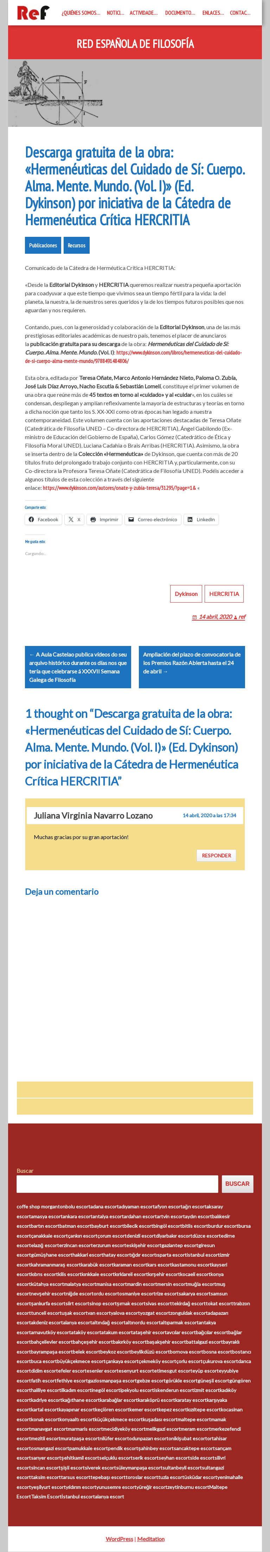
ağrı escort (194, 1207)
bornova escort (186, 1352)
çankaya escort (122, 1362)
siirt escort (77, 1304)
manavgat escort (49, 1429)
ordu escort (106, 1294)
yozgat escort (155, 1313)
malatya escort (80, 1284)
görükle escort (182, 1381)
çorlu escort (189, 1362)
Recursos (76, 245)
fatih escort (44, 1381)
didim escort (44, 1371)
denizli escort (141, 1236)
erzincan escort (76, 1246)
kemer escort (144, 1410)
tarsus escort (75, 1477)
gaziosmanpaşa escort (112, 1381)
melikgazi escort (163, 1429)
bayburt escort (107, 1226)
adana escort (104, 1207)
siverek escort (100, 1468)
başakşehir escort (166, 1342)
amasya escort (47, 1217)
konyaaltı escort (77, 1420)
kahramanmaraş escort (56, 1265)
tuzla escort (171, 1477)
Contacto (241, 12)
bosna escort (217, 1352)
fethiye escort (72, 1381)
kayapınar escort (77, 1410)
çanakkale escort (49, 1236)
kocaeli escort (195, 1274)
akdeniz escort (47, 1323)
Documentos (179, 12)
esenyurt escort (136, 1371)
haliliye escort (46, 1390)
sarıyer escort (46, 1458)
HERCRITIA (224, 593)
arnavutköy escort (51, 1333)
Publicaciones (43, 245)
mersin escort (172, 1284)
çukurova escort (220, 1362)
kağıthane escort (81, 1400)
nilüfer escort (114, 1439)
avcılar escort (181, 1333)
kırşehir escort (164, 1274)
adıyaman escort (137, 1207)
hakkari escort (87, 1255)
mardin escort (142, 1284)
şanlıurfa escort (48, 1304)
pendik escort (123, 1449)
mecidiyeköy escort (124, 1429)
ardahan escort (140, 1217)
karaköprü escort (156, 1400)
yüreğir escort (152, 1487)
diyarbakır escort (174, 1236)
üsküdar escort (200, 1477)
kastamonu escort (192, 1265)
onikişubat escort (187, 1439)
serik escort (146, 1458)
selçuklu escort (116, 1458)
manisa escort (111, 1284)
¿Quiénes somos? (80, 12)
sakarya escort (195, 1294)
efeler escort (72, 1371)
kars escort (159, 1265)
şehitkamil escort (80, 1458)
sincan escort (45, 1468)
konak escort (45, 1420)
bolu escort (77, 1207)
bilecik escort (138, 1226)
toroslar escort (142, 1477)
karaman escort (130, 1265)
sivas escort (159, 1304)
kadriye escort (46, 1400)
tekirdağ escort (189, 1304)
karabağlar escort (119, 1400)
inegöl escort (105, 1390)
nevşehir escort (48, 1294)
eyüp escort (205, 1371)
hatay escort (117, 1255)
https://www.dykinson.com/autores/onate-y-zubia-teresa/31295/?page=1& (119, 487)
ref (241, 616)
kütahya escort (47, 1284)
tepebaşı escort (108, 1477)
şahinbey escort (156, 1449)
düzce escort (206, 1236)
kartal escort (45, 1410)
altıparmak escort (180, 1323)
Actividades (143, 12)
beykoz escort (115, 1352)
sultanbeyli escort (182, 1468)
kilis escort (70, 1274)
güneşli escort (213, 1381)
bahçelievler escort (52, 1342)
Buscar (25, 1171)
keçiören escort (112, 1410)
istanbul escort (203, 1255)
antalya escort (108, 1217)
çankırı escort (82, 1236)
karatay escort (191, 1400)
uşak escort (75, 1313)
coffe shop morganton (41, 1207)
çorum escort (112, 1236)
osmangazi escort (50, 1449)
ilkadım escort (76, 1390)
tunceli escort (46, 1313)
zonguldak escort (189, 1313)
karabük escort (97, 1265)
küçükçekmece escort (119, 1420)
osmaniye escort (137, 1294)
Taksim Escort (46, 1497)
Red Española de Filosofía (135, 44)
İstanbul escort (78, 1497)
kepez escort (173, 1410)
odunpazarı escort (148, 1439)
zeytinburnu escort (188, 1487)
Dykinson (186, 593)
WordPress (119, 1539)
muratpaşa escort (79, 1439)
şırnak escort (131, 1304)
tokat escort (219, 1304)
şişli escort (72, 1468)
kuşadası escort (160, 1420)
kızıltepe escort (204, 1410)
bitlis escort (195, 1226)
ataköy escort (86, 1333)
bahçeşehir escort (93, 1342)
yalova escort (125, 1313)
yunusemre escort (116, 1487)
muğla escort (201, 1284)
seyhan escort (174, 1458)
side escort (202, 1458)
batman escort (75, 1226)
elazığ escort (45, 1246)
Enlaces (211, 12)
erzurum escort (109, 1246)
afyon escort (168, 1207)
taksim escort (46, 1477)
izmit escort (207, 1390)
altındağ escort (109, 1323)
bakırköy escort (130, 1342)
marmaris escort (85, 1429)
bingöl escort (167, 1226)
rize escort (167, 1294)
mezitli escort (45, 1439)
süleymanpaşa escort (139, 1468)
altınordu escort (143, 1323)
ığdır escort (143, 1255)
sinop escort (103, 1304)
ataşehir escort (150, 1333)
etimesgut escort (173, 1371)
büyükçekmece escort (81, 1362)
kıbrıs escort (44, 1274)
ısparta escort (171, 1255)
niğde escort (80, 1294)
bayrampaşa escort (52, 1352)
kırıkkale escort (98, 1274)
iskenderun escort (174, 1390)
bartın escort (45, 1226)
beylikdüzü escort (150, 1352)
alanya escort (77, 1323)
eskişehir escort (144, 1246)
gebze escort (151, 1381)
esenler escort (102, 1371)
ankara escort (77, 1217)
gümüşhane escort (51, 1255)
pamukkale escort (88, 1449)
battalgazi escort (204, 1342)
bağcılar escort (212, 1333)
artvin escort (171, 1217)
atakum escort (117, 1333)
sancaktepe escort (194, 1449)
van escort (99, 1313)
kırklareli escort (131, 1274)
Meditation (151, 1539)
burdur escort (223, 1226)
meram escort (196, 1429)
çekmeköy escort (157, 1362)
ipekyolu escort (137, 1390)
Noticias (116, 12)
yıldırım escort (81, 1487)
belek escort (86, 1352)
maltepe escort (194, 1420)
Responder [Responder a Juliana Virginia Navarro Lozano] (216, 856)
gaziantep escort (179, 1246)
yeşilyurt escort (48, 1487)
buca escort (44, 1362)
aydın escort (198, 1217)
